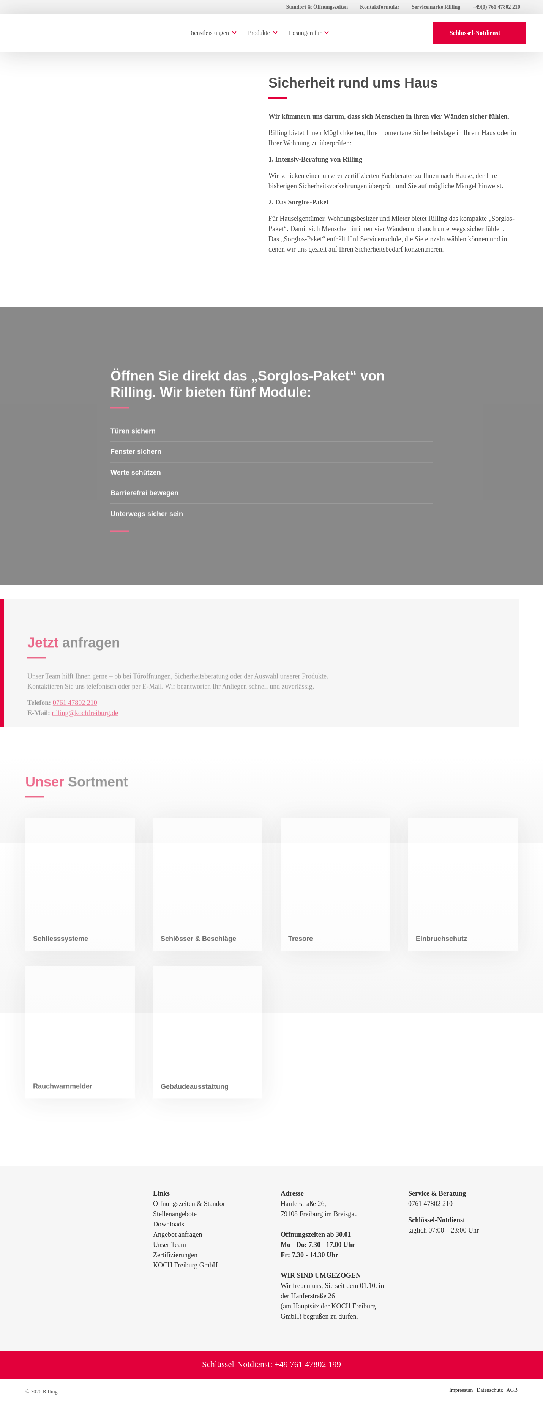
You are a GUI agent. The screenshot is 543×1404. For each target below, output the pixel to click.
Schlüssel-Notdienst (480, 33)
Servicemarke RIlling (436, 7)
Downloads (168, 1224)
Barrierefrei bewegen (144, 507)
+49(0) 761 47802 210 (496, 7)
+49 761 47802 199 (308, 1364)
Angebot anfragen (177, 1234)
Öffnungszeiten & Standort (190, 1203)
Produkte (259, 33)
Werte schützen (135, 487)
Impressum (461, 1390)
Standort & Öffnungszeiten (317, 7)
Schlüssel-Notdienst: (238, 1364)
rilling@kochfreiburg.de (85, 727)
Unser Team (169, 1244)
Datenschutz (490, 1390)
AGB (512, 1390)
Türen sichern (133, 445)
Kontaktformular (379, 7)
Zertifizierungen (175, 1255)
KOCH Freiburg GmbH (185, 1265)
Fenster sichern (135, 466)
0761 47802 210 (75, 717)
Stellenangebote (175, 1214)
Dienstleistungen (208, 33)
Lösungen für (305, 33)
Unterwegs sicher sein (146, 528)
